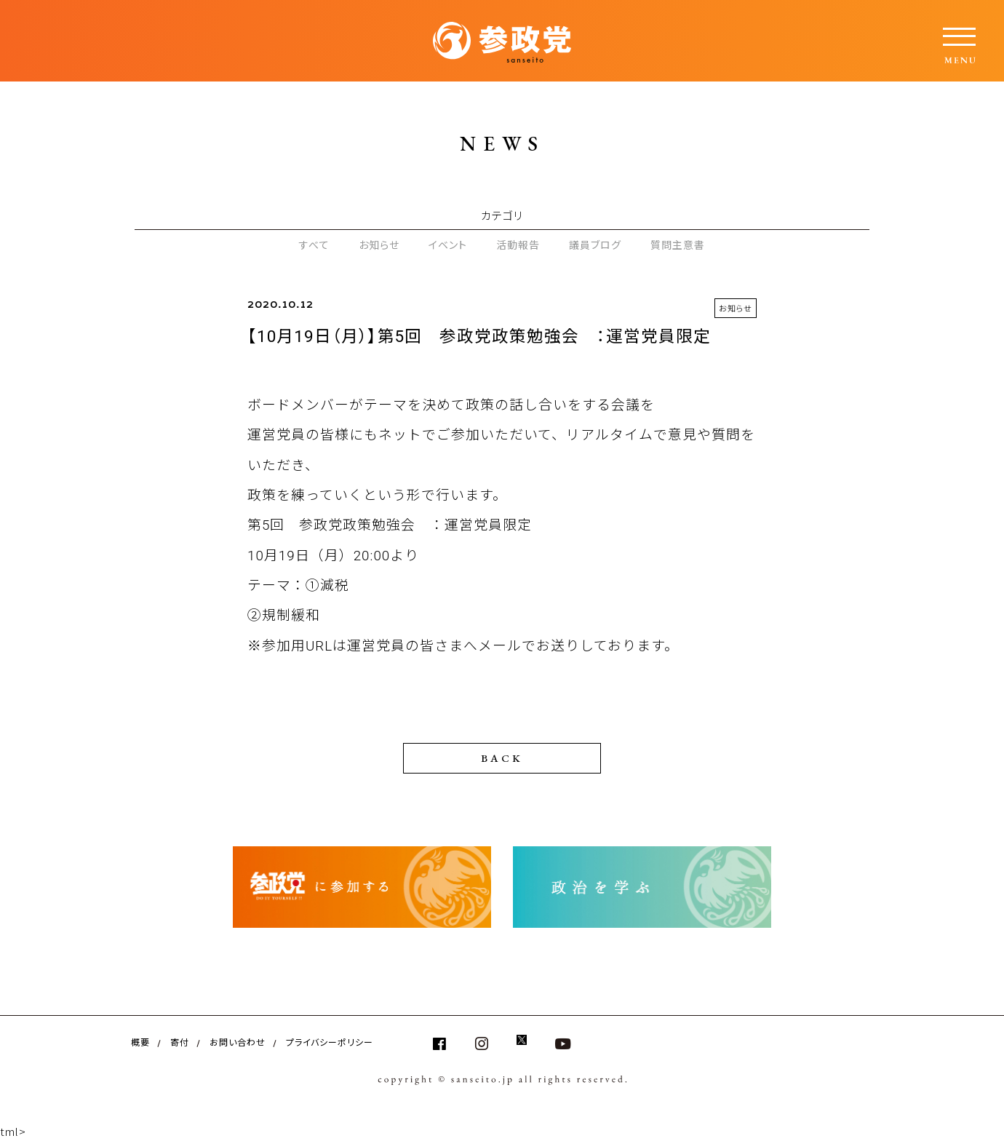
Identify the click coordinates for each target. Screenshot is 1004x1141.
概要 (140, 1041)
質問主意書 (677, 244)
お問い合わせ (238, 1041)
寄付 (179, 1041)
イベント (448, 244)
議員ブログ (595, 244)
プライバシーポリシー (329, 1041)
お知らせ (379, 244)
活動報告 (518, 244)
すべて (314, 244)
